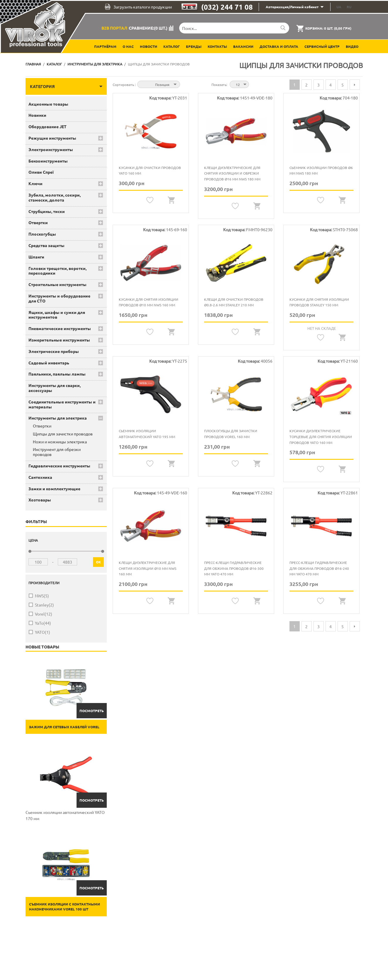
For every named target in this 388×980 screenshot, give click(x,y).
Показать (218, 84)
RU (349, 6)
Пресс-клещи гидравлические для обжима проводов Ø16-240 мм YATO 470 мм (319, 568)
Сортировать (124, 84)
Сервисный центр (322, 46)
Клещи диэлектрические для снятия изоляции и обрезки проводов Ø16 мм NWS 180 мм (232, 173)
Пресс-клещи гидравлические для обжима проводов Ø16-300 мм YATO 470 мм (234, 568)
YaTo (43, 623)
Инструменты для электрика (94, 64)
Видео (352, 46)
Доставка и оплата (279, 46)
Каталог (171, 46)
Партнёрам (105, 46)
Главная (33, 64)
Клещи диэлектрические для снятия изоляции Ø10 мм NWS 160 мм (147, 568)
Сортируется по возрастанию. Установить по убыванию (185, 84)
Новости (148, 46)
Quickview (171, 200)
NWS (42, 596)
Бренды (193, 46)
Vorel (43, 614)
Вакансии (243, 46)
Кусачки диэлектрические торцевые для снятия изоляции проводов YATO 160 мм (320, 436)
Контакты (217, 46)
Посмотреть (91, 710)
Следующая (355, 85)
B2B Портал (114, 28)
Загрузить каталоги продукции (138, 7)
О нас (128, 46)
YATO (42, 632)
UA (338, 6)
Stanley (44, 605)
